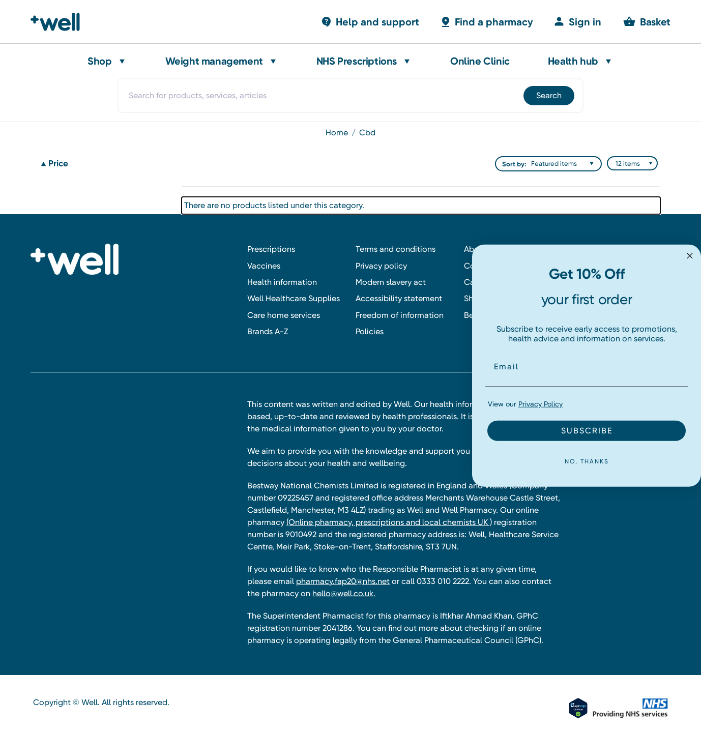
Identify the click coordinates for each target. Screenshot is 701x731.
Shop (99, 61)
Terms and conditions (395, 249)
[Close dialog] (690, 255)
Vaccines (263, 266)
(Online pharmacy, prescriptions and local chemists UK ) (389, 522)
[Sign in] (577, 22)
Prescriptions (271, 249)
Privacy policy (381, 266)
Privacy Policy (540, 404)
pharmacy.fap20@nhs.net (343, 581)
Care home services (283, 315)
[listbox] (564, 164)
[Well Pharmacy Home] (60, 22)
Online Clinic (480, 61)
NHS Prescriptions (356, 61)
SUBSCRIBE (586, 430)
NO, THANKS (587, 461)
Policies (370, 331)
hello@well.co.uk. (343, 593)
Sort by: (514, 164)
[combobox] (351, 95)
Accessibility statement (399, 298)
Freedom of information (400, 315)
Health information (282, 282)
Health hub (573, 61)
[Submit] (548, 95)
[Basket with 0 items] (369, 22)
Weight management (214, 61)
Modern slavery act (391, 282)
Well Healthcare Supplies (293, 298)
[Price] (105, 164)
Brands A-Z (267, 331)
